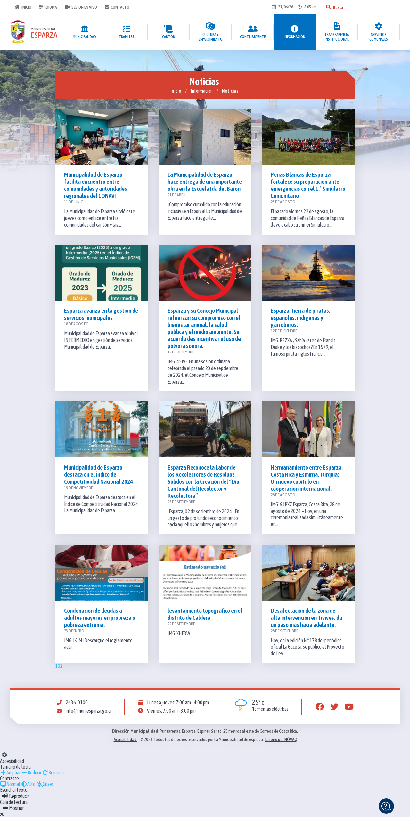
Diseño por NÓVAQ (281, 739)
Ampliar (10, 772)
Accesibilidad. (125, 739)
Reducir (31, 772)
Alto (28, 784)
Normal (10, 784)
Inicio (22, 7)
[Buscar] (327, 7)
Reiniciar (53, 772)
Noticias (230, 90)
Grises (45, 784)
